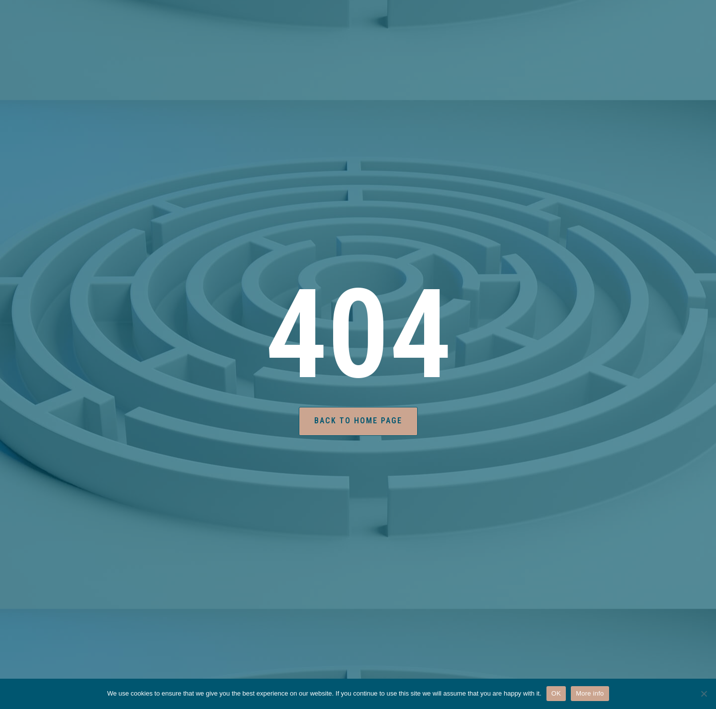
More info (590, 693)
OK (556, 693)
